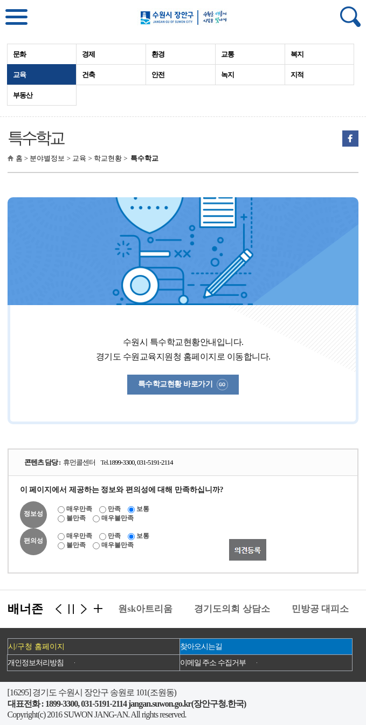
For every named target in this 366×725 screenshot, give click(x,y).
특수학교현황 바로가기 (183, 384)
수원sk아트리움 (143, 609)
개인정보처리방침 (36, 663)
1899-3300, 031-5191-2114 (141, 462)
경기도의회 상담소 (234, 609)
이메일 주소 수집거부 (213, 663)
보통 (142, 509)
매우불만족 (117, 518)
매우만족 (79, 509)
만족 (114, 509)
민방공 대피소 (322, 609)
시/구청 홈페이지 (36, 647)
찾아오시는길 (201, 647)
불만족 (76, 518)
